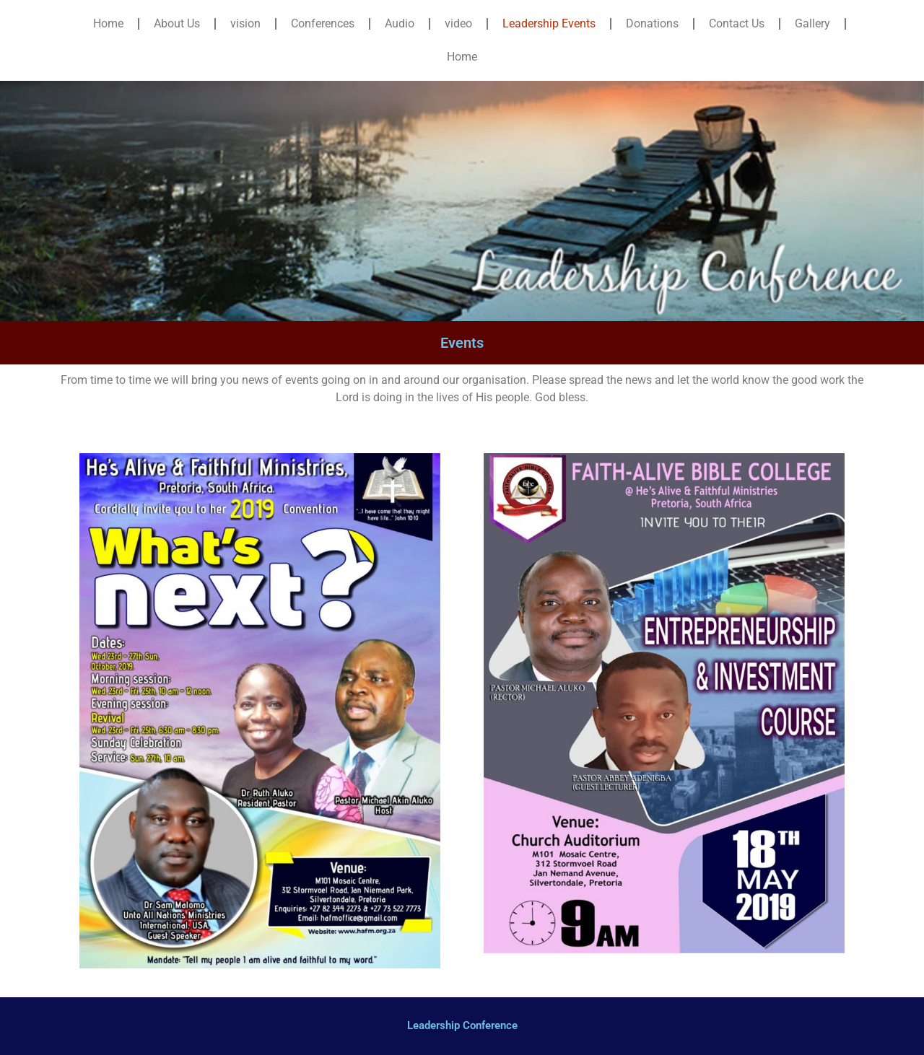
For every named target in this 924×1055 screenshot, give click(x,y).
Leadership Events (549, 23)
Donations (652, 23)
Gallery (812, 23)
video (458, 23)
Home (108, 23)
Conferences (322, 23)
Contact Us (736, 23)
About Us (177, 23)
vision (245, 23)
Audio (399, 23)
